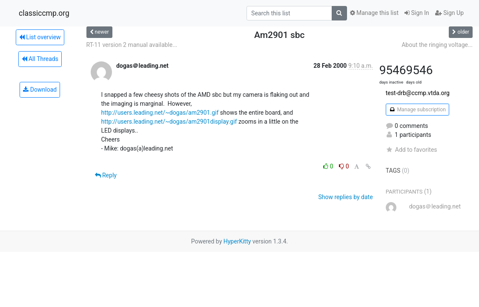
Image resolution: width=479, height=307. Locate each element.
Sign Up (449, 12)
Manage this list (374, 12)
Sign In (416, 12)
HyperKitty (237, 241)
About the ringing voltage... (437, 44)
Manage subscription (417, 110)
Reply (106, 175)
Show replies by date (345, 197)
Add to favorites (411, 149)
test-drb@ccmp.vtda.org (418, 93)
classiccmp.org (44, 13)
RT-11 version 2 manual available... (132, 44)
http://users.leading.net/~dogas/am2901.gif (160, 112)
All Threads (40, 58)
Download (40, 89)
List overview (40, 37)
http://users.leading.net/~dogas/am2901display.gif (169, 121)
